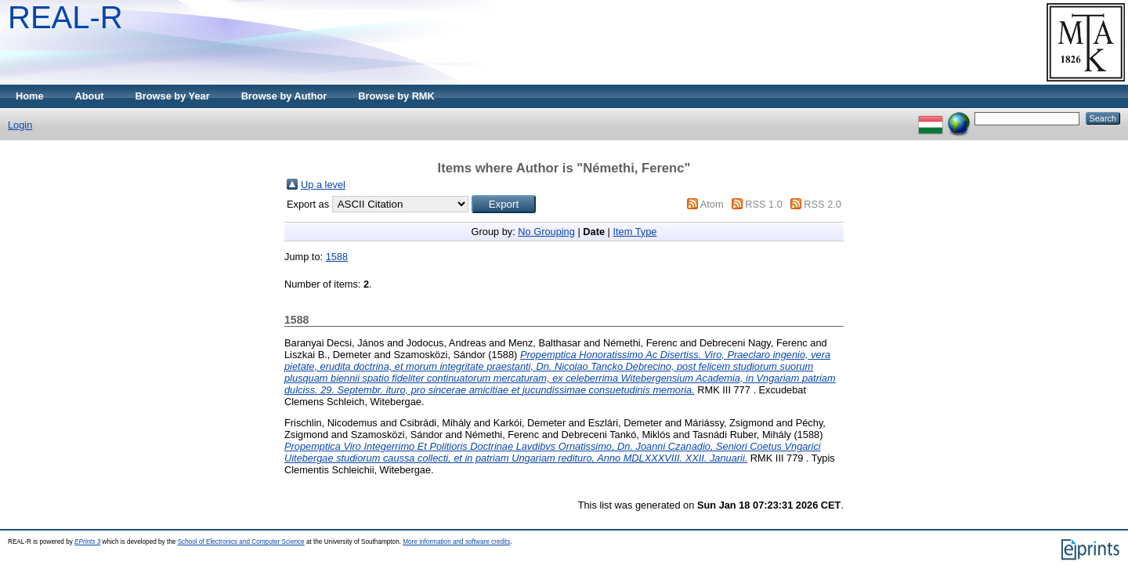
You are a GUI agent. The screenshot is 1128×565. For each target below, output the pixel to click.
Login (20, 125)
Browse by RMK (396, 96)
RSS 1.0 (764, 204)
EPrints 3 (87, 541)
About (89, 96)
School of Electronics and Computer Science (241, 541)
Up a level (323, 184)
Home (30, 96)
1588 (337, 257)
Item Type (634, 231)
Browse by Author (284, 96)
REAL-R (65, 17)
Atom (712, 204)
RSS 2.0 (822, 204)
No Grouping (546, 231)
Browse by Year (173, 96)
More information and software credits (456, 541)
